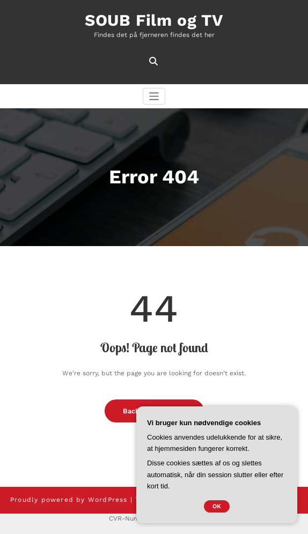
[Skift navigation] (154, 96)
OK (216, 506)
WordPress (108, 499)
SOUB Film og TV (154, 20)
